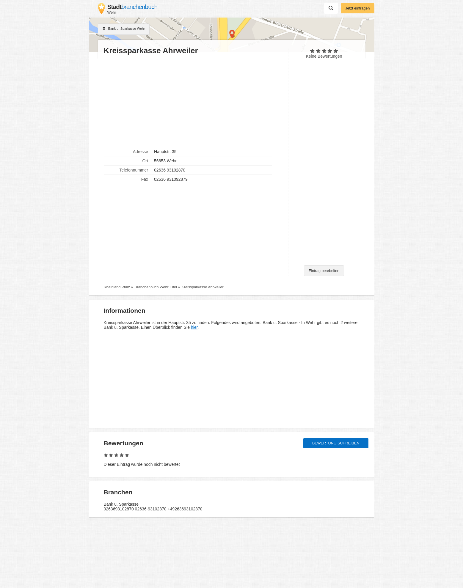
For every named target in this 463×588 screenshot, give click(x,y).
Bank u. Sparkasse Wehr (124, 29)
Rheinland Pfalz (117, 287)
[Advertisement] (193, 101)
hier (194, 327)
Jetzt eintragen (357, 8)
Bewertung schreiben (336, 443)
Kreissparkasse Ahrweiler (202, 287)
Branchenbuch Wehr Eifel (155, 287)
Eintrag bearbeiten (324, 271)
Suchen (331, 8)
